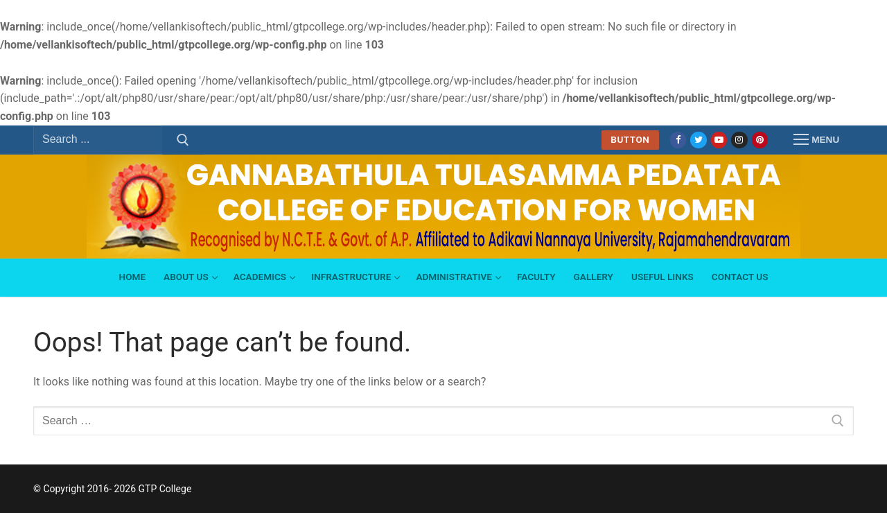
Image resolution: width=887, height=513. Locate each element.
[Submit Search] (183, 140)
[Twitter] (698, 140)
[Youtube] (719, 140)
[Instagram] (739, 140)
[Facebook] (678, 140)
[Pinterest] (760, 140)
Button (630, 139)
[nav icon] (816, 140)
